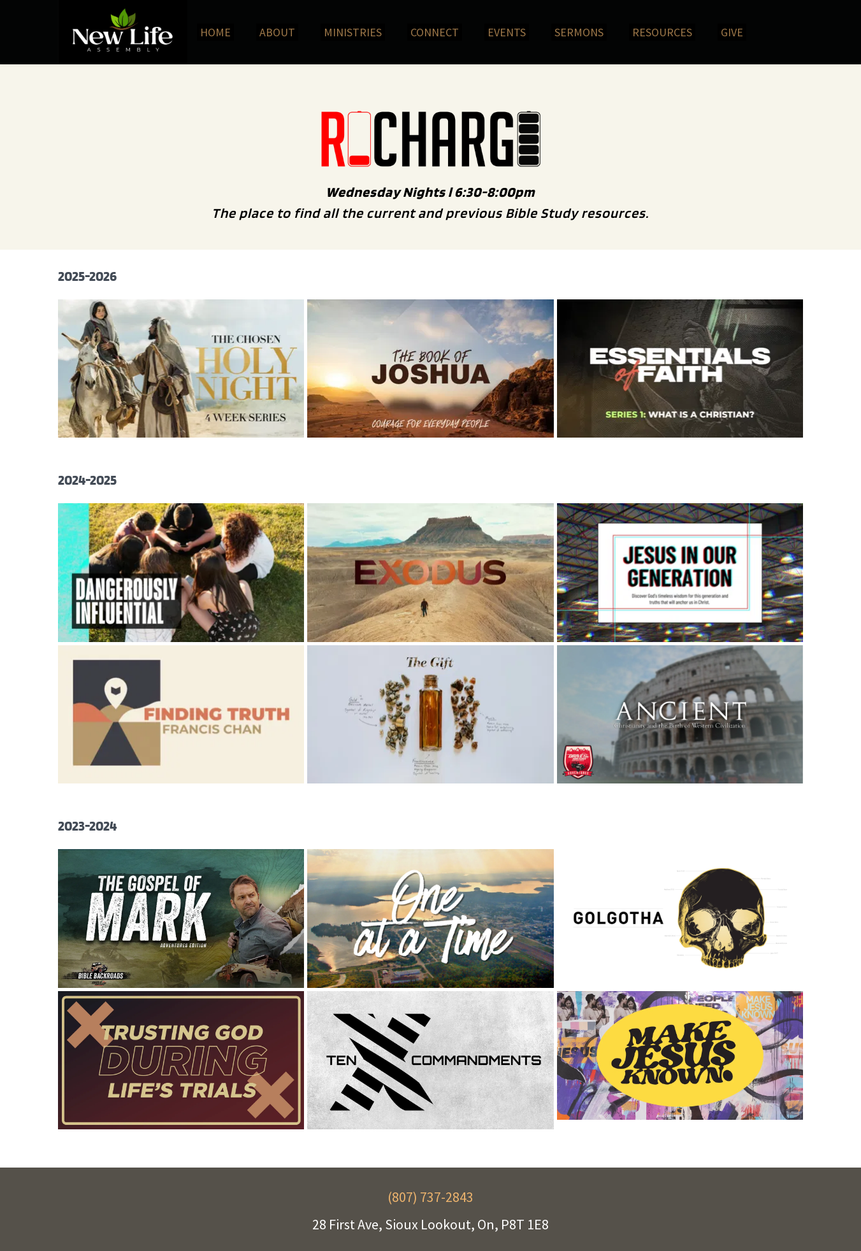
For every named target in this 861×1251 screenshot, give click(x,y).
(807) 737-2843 (430, 1197)
